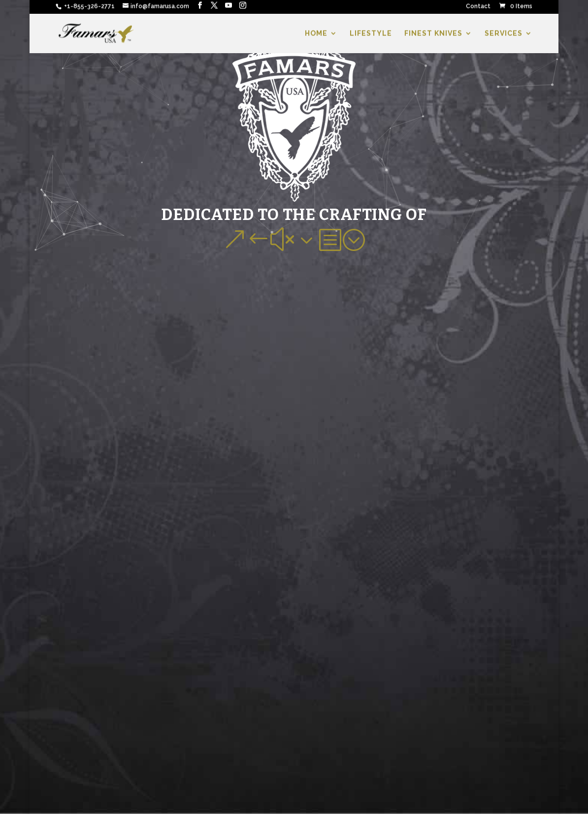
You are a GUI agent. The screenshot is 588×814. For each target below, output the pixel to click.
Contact (478, 7)
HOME (316, 34)
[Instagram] (242, 6)
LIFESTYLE (371, 34)
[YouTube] (228, 6)
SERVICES (504, 34)
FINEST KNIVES (433, 34)
